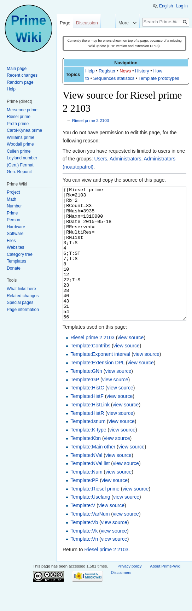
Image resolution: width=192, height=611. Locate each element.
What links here (21, 288)
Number (14, 206)
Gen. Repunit (19, 171)
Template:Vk (84, 557)
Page (65, 22)
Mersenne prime (22, 109)
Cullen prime (18, 151)
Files (11, 240)
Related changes (23, 295)
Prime (12, 213)
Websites (15, 247)
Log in (182, 6)
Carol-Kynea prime (24, 130)
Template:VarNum (90, 540)
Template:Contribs (90, 372)
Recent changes (22, 75)
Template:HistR (87, 439)
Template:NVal (86, 481)
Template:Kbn (85, 465)
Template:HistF (86, 422)
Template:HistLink (90, 431)
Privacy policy (129, 593)
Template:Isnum (87, 448)
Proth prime (18, 123)
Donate (14, 268)
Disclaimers (121, 599)
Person (13, 219)
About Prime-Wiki (165, 593)
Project (13, 192)
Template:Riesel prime (95, 515)
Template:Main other (92, 473)
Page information (23, 309)
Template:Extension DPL (97, 389)
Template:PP (84, 507)
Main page (17, 68)
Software (15, 233)
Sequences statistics (113, 78)
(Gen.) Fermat (20, 165)
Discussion (87, 22)
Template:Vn (84, 565)
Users (100, 158)
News (125, 71)
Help (89, 71)
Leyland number (22, 157)
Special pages (20, 302)
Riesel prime (18, 116)
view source (130, 364)
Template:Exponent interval (100, 380)
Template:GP (84, 406)
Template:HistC (87, 414)
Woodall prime (20, 144)
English (166, 6)
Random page (20, 82)
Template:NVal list (90, 490)
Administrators (125, 158)
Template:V (82, 532)
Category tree (20, 254)
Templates (16, 261)
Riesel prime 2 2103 (90, 120)
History (142, 71)
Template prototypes (159, 78)
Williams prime (20, 137)
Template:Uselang (90, 523)
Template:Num (86, 498)
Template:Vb (84, 549)
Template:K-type (88, 456)
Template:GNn (86, 397)
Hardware (16, 226)
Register (107, 71)
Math (11, 199)
